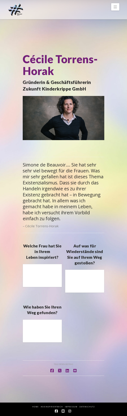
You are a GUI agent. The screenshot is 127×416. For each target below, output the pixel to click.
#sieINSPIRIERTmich (52, 407)
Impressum (71, 407)
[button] (115, 7)
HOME (35, 407)
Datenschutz (87, 407)
